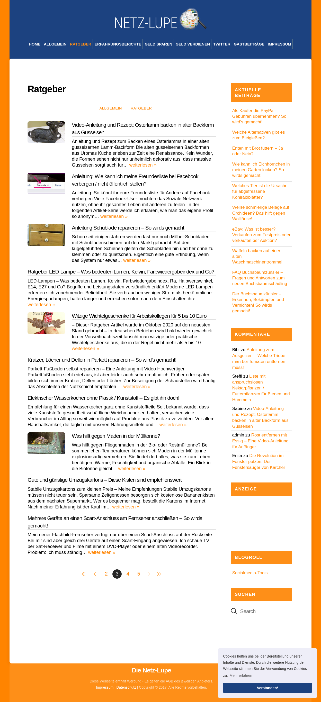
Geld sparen (158, 44)
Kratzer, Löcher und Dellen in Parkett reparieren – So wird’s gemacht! (102, 360)
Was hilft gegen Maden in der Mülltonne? (116, 436)
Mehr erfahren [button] (241, 675)
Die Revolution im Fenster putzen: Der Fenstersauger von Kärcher (258, 461)
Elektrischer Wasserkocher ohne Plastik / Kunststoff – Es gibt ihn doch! (103, 398)
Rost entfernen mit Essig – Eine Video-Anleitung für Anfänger (260, 441)
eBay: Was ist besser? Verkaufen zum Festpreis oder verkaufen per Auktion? (261, 235)
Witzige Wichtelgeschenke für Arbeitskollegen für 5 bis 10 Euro (139, 316)
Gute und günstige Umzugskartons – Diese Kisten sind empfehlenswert (105, 480)
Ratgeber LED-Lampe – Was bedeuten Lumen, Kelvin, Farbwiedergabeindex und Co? (121, 272)
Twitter (221, 44)
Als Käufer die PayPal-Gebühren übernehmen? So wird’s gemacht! (259, 116)
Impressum (279, 44)
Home (34, 44)
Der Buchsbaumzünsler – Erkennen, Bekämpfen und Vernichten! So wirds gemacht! (258, 302)
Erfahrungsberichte (118, 44)
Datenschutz (126, 687)
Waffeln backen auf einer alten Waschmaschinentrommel (257, 256)
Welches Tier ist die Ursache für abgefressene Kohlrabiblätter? (260, 191)
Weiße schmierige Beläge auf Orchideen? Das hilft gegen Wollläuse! (260, 213)
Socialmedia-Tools (250, 572)
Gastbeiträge (249, 44)
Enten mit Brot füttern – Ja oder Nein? (257, 151)
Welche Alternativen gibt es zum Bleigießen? (258, 135)
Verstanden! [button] (267, 688)
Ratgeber (80, 44)
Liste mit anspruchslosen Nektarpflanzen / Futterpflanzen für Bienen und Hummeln (261, 388)
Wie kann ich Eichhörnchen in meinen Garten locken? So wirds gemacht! (261, 170)
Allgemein (55, 44)
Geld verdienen (193, 44)
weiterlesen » (142, 165)
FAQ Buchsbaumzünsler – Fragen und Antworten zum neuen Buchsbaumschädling (259, 278)
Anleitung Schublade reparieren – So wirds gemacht (128, 228)
